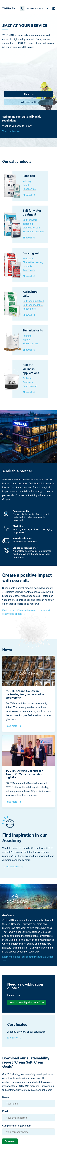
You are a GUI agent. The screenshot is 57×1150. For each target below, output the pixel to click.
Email (5, 1111)
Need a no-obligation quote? (27, 1002)
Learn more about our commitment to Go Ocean (28, 956)
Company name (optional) (16, 1125)
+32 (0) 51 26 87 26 (34, 8)
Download (10, 1141)
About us (28, 94)
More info (12, 1037)
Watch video (9, 131)
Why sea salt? (28, 102)
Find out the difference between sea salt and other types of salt (26, 612)
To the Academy (11, 866)
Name (5, 1097)
